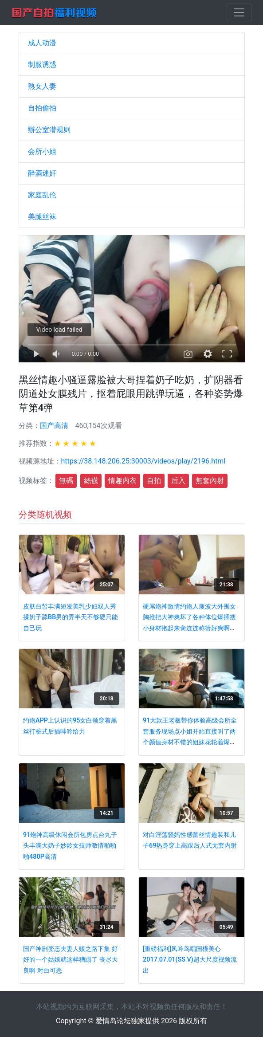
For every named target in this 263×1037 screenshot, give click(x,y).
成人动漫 (42, 43)
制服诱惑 (42, 64)
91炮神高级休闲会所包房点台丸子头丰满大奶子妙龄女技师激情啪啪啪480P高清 (70, 845)
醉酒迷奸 (42, 173)
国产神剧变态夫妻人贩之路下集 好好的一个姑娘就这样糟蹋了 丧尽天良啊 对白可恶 (70, 959)
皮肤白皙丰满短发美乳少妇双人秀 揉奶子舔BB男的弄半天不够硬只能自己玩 (70, 617)
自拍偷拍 (42, 108)
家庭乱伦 (42, 195)
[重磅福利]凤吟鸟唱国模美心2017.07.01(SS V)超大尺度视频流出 (190, 959)
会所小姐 (42, 151)
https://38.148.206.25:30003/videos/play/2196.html (143, 461)
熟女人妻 (42, 86)
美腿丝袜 (42, 216)
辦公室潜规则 (49, 130)
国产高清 (54, 425)
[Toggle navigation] (239, 12)
